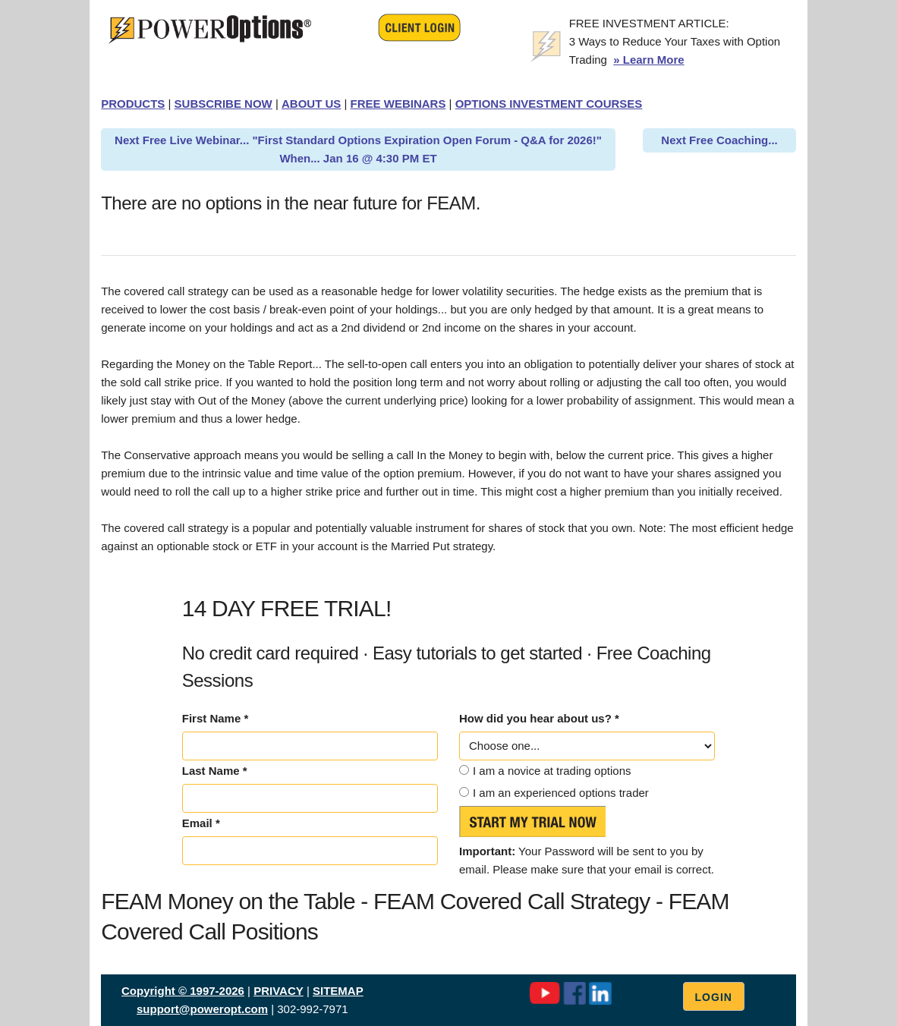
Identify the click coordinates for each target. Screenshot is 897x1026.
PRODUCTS (133, 103)
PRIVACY (278, 990)
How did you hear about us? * (539, 718)
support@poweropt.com (202, 1008)
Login (713, 997)
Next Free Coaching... (719, 140)
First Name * (215, 718)
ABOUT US (311, 103)
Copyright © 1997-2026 (182, 990)
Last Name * (214, 770)
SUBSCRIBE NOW (223, 103)
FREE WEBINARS (398, 103)
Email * (201, 823)
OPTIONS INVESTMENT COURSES (549, 103)
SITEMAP (338, 990)
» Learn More (648, 59)
